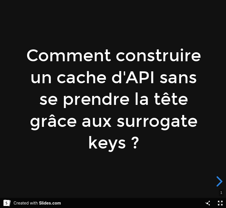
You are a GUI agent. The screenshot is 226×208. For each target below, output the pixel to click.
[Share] (207, 203)
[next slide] (220, 181)
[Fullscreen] (220, 203)
